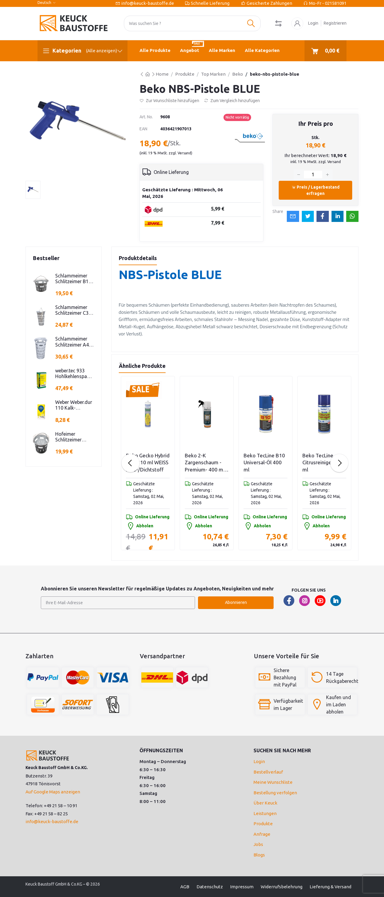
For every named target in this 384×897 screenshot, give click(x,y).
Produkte (184, 74)
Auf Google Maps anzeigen (53, 791)
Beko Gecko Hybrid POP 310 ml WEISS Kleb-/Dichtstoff (148, 463)
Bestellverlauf (268, 771)
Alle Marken (222, 50)
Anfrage (262, 834)
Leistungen (265, 813)
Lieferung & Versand (330, 886)
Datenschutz (209, 886)
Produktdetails (138, 258)
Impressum (242, 886)
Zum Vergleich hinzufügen (232, 100)
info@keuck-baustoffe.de (147, 3)
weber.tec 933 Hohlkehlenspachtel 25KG (74, 373)
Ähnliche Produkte (142, 366)
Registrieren (335, 23)
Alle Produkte (155, 50)
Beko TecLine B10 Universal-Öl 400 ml (264, 463)
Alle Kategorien (262, 50)
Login (313, 23)
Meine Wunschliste (273, 782)
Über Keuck (265, 802)
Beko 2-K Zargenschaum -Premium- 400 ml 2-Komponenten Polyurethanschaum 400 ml (207, 463)
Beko (237, 74)
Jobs (258, 844)
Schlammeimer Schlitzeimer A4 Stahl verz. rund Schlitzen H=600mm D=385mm (72, 341)
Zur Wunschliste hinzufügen (169, 100)
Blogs (259, 854)
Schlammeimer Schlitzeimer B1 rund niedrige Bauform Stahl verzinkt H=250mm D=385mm (71, 278)
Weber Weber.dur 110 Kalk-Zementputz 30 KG (73, 405)
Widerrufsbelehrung (281, 886)
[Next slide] (339, 463)
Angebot (192, 46)
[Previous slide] (131, 463)
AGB (184, 886)
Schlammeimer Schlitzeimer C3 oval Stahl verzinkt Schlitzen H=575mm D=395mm (74, 310)
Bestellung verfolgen (275, 792)
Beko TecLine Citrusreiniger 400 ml (323, 463)
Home (162, 74)
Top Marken (213, 74)
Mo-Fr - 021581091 (327, 3)
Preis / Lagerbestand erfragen (316, 190)
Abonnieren (236, 602)
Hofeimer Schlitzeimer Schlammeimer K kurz (73, 437)
